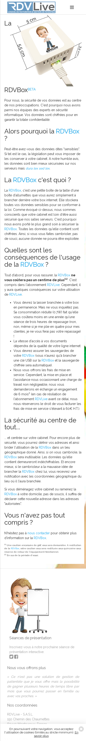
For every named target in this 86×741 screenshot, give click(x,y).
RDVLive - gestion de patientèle (31, 8)
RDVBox (67, 131)
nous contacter (39, 533)
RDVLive (53, 285)
